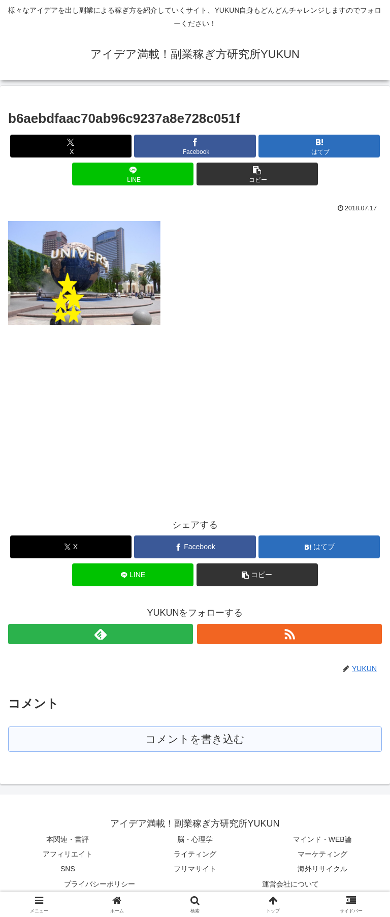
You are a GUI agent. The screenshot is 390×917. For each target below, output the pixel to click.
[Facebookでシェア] (194, 146)
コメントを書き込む (195, 739)
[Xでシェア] (71, 146)
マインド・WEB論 (322, 840)
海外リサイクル (322, 869)
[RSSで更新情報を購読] (289, 634)
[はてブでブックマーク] (319, 146)
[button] (257, 174)
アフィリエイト (67, 854)
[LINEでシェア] (132, 174)
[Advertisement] (93, 412)
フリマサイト (195, 869)
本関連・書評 (67, 840)
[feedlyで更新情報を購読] (100, 634)
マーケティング (322, 854)
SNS (67, 869)
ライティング (195, 854)
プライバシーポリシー (99, 884)
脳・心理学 (195, 840)
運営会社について (290, 884)
